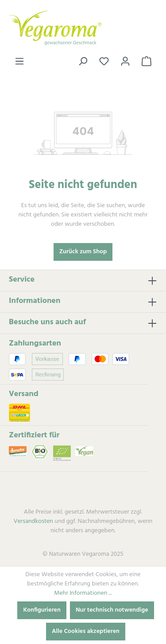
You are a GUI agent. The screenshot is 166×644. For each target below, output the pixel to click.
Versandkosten (33, 521)
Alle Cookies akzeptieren (86, 631)
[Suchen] (82, 61)
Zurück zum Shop (83, 252)
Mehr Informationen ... (83, 593)
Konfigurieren (42, 610)
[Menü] (19, 61)
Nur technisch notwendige (112, 610)
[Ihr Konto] (125, 61)
